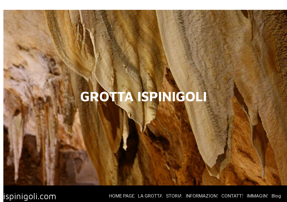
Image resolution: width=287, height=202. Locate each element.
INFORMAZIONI (202, 196)
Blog (276, 196)
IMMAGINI (257, 196)
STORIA (174, 196)
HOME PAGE (122, 196)
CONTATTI (232, 196)
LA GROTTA (150, 196)
